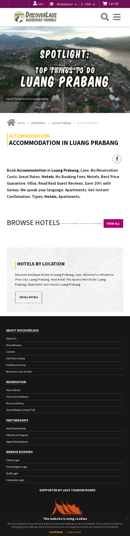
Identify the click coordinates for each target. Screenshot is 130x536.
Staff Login (12, 473)
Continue (56, 532)
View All (113, 223)
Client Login (13, 460)
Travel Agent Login (17, 466)
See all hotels (28, 297)
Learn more (74, 532)
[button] (63, 4)
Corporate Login (15, 480)
